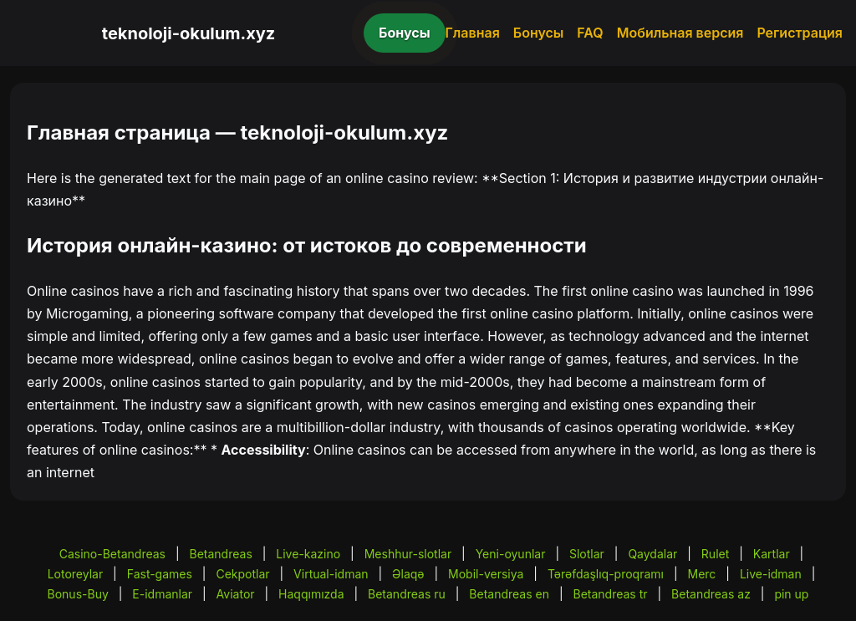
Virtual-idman (330, 574)
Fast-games (159, 574)
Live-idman (771, 574)
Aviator (236, 594)
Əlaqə (408, 574)
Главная (473, 32)
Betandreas (221, 554)
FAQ (590, 32)
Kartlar (771, 554)
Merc (702, 574)
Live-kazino (308, 554)
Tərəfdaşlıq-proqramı (606, 574)
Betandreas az (711, 594)
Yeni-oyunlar (511, 554)
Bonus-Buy (78, 594)
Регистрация (800, 32)
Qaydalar (652, 554)
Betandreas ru (407, 594)
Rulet (715, 554)
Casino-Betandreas (112, 554)
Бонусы (405, 32)
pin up (791, 594)
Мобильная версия (680, 32)
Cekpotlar (242, 574)
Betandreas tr (610, 594)
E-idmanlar (162, 594)
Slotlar (586, 554)
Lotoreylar (76, 574)
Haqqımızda (311, 594)
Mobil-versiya (485, 574)
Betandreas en (509, 594)
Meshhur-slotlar (407, 554)
